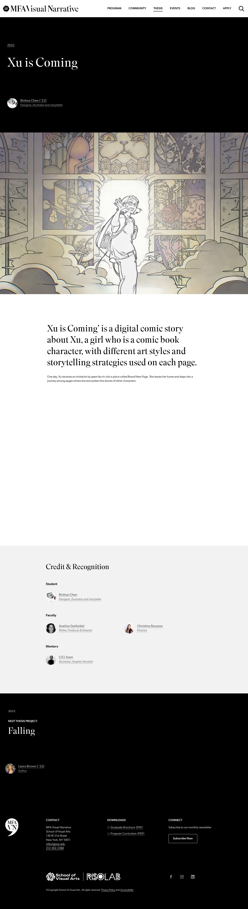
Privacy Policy (108, 890)
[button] (125, 828)
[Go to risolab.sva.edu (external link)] (103, 876)
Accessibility (126, 890)
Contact (209, 8)
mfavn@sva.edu (55, 844)
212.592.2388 (55, 848)
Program (114, 8)
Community (137, 8)
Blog (191, 8)
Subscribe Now (183, 838)
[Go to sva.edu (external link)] (63, 876)
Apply (227, 8)
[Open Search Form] (241, 9)
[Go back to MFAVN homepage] (40, 8)
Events (175, 8)
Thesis (158, 8)
